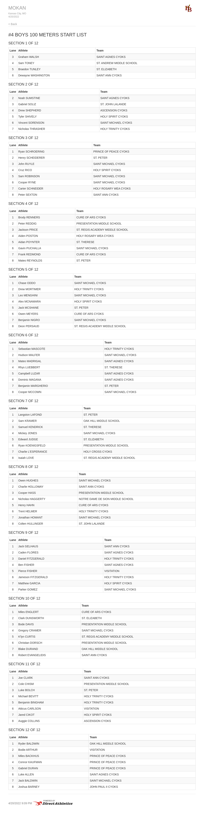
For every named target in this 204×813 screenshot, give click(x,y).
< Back (12, 24)
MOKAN (17, 8)
